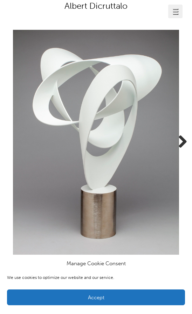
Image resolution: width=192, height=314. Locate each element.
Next (180, 142)
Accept (96, 297)
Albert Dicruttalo (96, 6)
